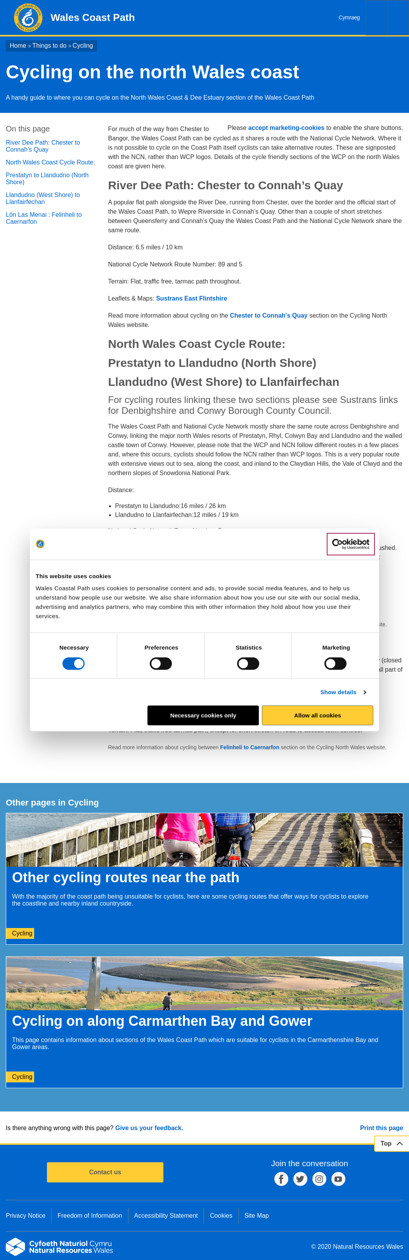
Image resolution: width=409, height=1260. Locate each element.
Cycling (83, 45)
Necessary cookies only (203, 715)
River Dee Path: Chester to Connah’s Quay (43, 146)
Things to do (49, 45)
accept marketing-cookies (286, 127)
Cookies (221, 1215)
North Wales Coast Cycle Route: (50, 162)
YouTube (338, 1179)
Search (376, 17)
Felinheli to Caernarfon (250, 747)
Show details (339, 692)
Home (18, 45)
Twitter (300, 1179)
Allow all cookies (317, 715)
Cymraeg (349, 17)
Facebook (281, 1179)
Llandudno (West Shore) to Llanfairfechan (43, 198)
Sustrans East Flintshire (191, 298)
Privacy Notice (25, 1215)
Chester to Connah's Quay (268, 315)
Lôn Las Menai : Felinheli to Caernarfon (44, 218)
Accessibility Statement (166, 1215)
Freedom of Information (89, 1215)
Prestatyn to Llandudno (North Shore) (47, 178)
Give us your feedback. (149, 1128)
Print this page (381, 1128)
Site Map (256, 1215)
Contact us (105, 1172)
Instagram (319, 1179)
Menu (398, 17)
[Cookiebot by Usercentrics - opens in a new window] (350, 544)
